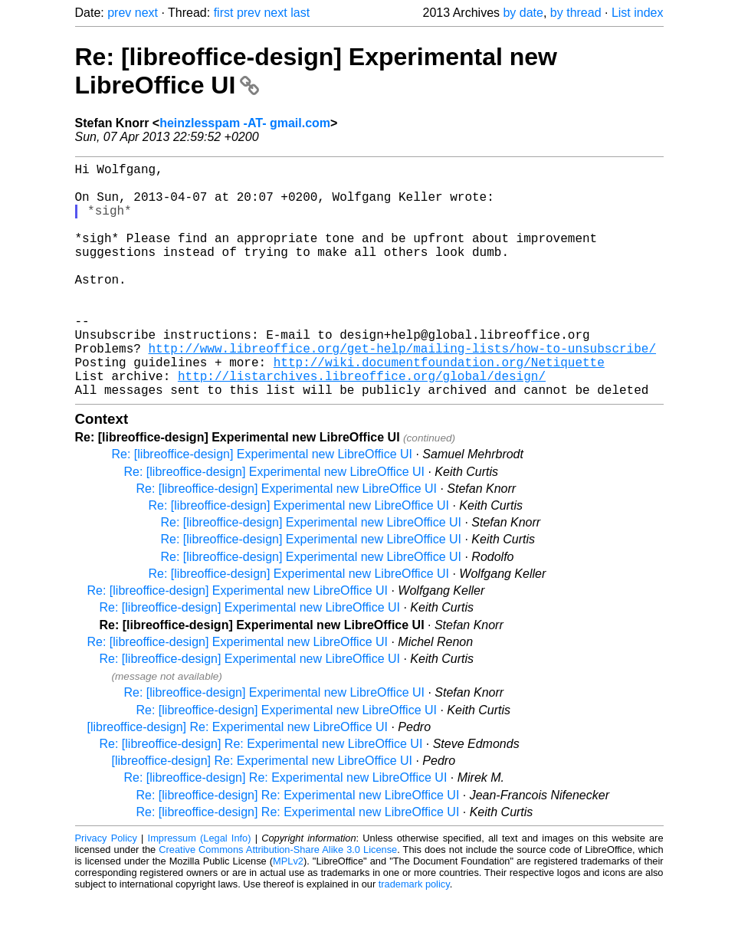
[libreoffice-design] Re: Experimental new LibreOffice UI (237, 779)
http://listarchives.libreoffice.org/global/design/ (362, 424)
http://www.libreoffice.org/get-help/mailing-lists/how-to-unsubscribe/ (402, 390)
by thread (576, 12)
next (146, 12)
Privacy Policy (106, 890)
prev (119, 12)
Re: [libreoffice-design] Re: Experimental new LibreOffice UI (261, 795)
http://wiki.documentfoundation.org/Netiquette (439, 407)
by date (523, 12)
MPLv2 (288, 913)
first (224, 12)
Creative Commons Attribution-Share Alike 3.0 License (278, 901)
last (300, 12)
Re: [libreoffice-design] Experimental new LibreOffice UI (262, 506)
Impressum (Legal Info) (199, 890)
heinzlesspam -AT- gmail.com (244, 123)
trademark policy (414, 936)
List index (638, 12)
